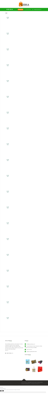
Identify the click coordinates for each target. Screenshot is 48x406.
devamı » (6, 350)
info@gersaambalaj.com (37, 9)
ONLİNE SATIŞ (20, 9)
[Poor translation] (2, 390)
